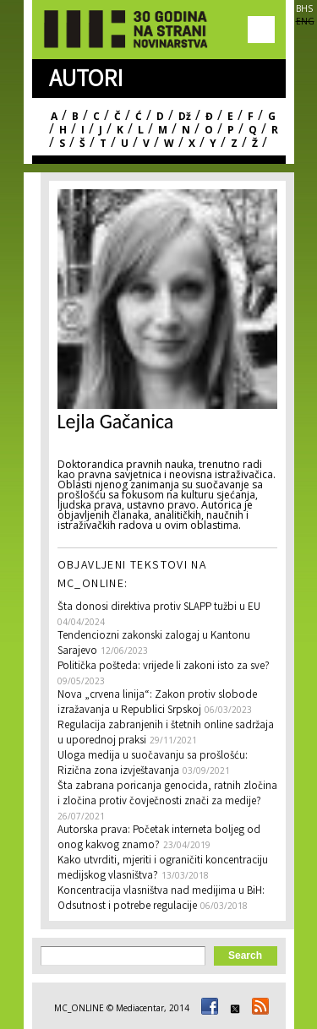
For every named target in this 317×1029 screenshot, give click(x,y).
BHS (304, 8)
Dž (184, 116)
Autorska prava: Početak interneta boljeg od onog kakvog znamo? (158, 838)
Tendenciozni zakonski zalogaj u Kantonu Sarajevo (153, 644)
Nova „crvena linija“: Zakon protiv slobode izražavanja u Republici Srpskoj (157, 703)
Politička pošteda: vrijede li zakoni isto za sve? (163, 667)
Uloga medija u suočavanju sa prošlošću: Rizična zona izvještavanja (152, 764)
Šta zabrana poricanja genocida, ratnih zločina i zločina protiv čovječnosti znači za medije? (167, 794)
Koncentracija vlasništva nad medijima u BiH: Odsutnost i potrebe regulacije (161, 899)
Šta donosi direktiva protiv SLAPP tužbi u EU (158, 608)
